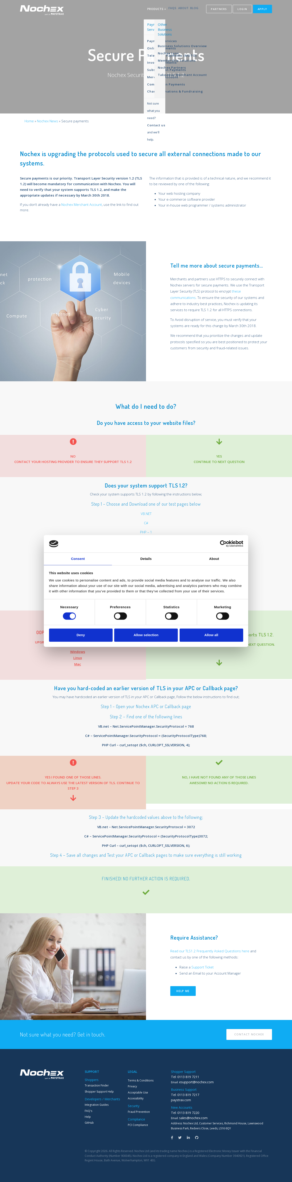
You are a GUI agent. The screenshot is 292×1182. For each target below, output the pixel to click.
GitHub (89, 1123)
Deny (81, 635)
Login (242, 10)
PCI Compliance (138, 1125)
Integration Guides (97, 1105)
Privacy (132, 1086)
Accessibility (136, 1098)
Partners (219, 10)
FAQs (165, 10)
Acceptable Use (138, 1092)
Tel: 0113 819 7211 (183, 1077)
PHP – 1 (146, 532)
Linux (77, 657)
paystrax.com (179, 1099)
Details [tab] (146, 558)
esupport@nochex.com (194, 1082)
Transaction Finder (97, 1085)
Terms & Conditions (140, 1080)
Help (88, 1117)
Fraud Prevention (139, 1112)
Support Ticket (202, 967)
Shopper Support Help (99, 1091)
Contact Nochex (249, 1034)
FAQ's (88, 1111)
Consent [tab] (78, 558)
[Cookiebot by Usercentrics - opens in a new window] (223, 543)
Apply (262, 10)
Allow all (211, 635)
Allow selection (146, 635)
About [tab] (214, 558)
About (179, 10)
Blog (194, 10)
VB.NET (146, 513)
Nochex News (47, 121)
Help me (183, 991)
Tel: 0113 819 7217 (183, 1094)
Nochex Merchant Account (81, 204)
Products (146, 10)
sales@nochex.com (191, 1117)
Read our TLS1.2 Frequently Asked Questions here (209, 951)
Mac (77, 664)
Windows (77, 651)
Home (29, 121)
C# (146, 523)
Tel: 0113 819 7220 (183, 1112)
